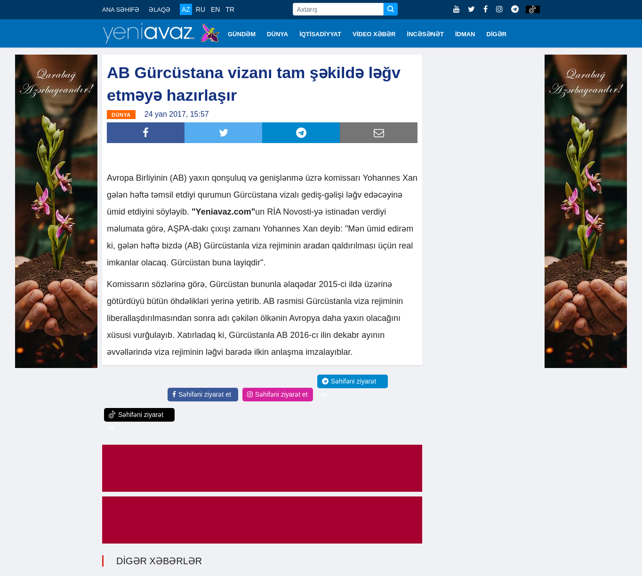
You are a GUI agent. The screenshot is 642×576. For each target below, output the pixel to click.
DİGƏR (497, 34)
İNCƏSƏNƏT (425, 34)
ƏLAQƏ (159, 9)
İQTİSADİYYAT (320, 34)
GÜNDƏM (242, 34)
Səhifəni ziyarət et (201, 394)
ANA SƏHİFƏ (120, 9)
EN (215, 9)
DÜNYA (277, 34)
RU (200, 9)
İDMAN (465, 34)
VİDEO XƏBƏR (374, 34)
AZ (186, 9)
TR (229, 9)
